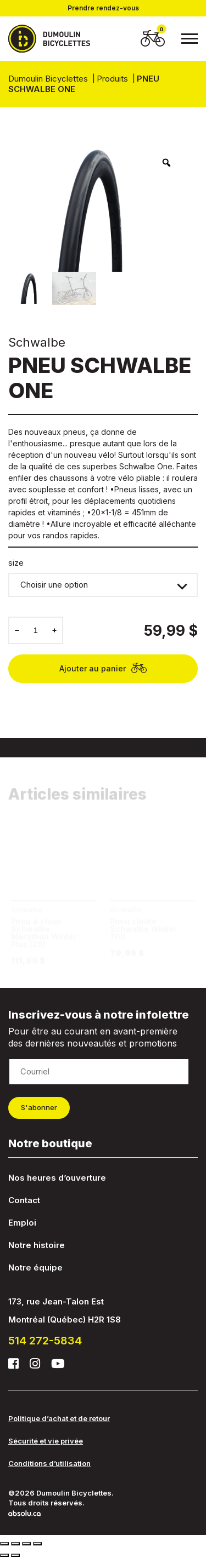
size (16, 563)
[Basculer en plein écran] (26, 1543)
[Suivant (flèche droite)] (15, 1555)
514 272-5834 (45, 1340)
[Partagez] (15, 1543)
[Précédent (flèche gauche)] (4, 1555)
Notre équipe (35, 1267)
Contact (24, 1200)
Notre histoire (36, 1245)
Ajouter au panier (103, 668)
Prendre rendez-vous (103, 8)
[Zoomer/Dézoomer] (37, 1543)
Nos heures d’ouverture (57, 1177)
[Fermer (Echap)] (4, 1543)
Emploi (22, 1222)
